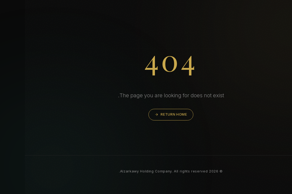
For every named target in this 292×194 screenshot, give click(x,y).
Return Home (146, 114)
